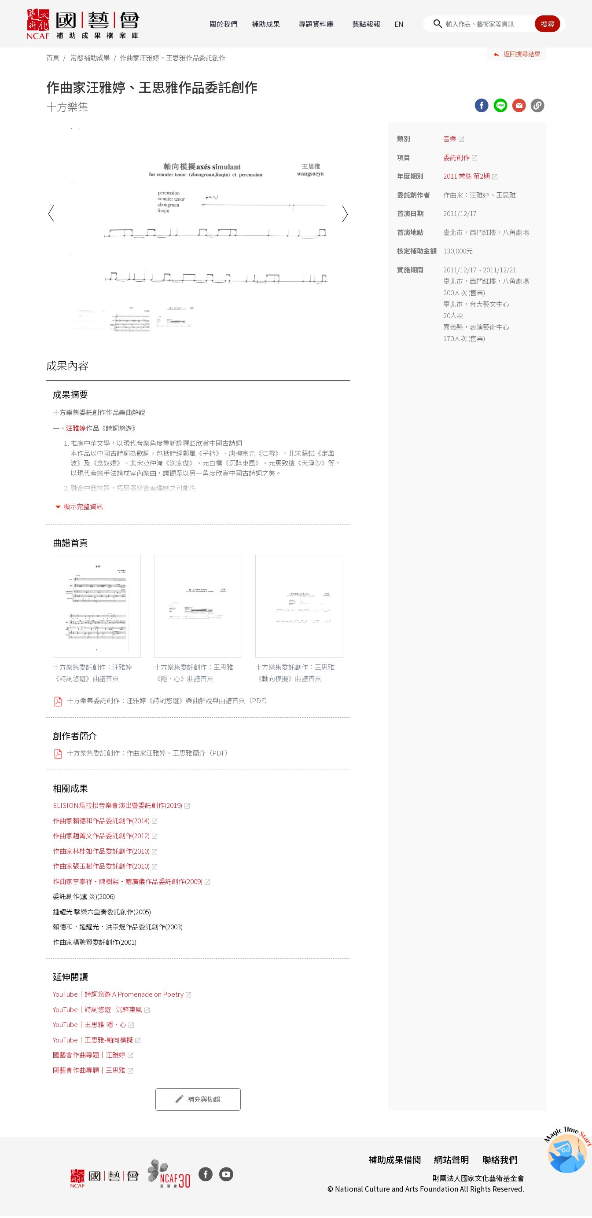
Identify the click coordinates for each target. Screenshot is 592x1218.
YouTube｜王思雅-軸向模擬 (93, 1041)
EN (399, 23)
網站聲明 (450, 1161)
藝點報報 (366, 23)
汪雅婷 (76, 427)
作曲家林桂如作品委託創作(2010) (101, 852)
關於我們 (224, 23)
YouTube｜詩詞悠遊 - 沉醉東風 (97, 1011)
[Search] (494, 23)
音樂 (449, 138)
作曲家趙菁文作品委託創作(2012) (101, 837)
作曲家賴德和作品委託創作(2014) (101, 822)
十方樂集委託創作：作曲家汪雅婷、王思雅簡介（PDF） (149, 754)
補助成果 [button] (266, 23)
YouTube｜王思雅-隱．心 (89, 1026)
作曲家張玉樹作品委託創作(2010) (101, 868)
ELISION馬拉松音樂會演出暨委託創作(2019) (117, 807)
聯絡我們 (499, 1161)
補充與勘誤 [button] (204, 1101)
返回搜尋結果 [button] (522, 53)
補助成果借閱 (392, 1161)
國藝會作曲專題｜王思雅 (89, 1071)
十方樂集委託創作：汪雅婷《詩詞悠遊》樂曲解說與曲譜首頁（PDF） (169, 702)
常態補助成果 (90, 56)
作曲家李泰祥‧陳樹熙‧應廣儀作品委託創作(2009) (127, 883)
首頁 (52, 56)
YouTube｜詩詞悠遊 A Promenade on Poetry (118, 996)
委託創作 (456, 156)
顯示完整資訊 (83, 505)
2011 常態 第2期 (466, 175)
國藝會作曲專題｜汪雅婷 (89, 1056)
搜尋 (548, 23)
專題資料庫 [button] (316, 23)
